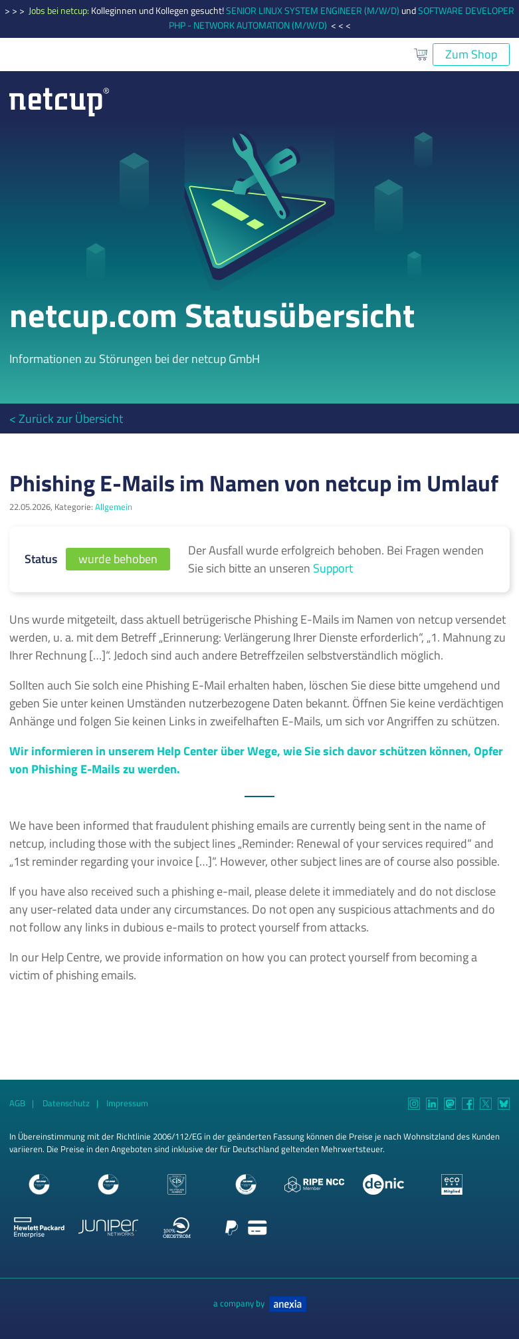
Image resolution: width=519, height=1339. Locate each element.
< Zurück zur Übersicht (66, 418)
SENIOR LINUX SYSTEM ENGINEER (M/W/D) (312, 10)
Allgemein (113, 507)
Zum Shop (471, 54)
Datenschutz (66, 1103)
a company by (259, 1303)
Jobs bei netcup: (60, 10)
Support (333, 568)
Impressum (127, 1103)
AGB (17, 1103)
